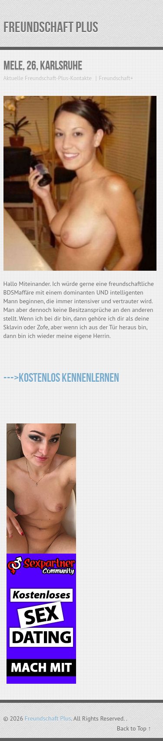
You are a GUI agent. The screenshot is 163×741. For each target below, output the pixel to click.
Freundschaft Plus (50, 27)
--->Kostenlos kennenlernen (61, 378)
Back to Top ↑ (134, 728)
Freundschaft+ (116, 78)
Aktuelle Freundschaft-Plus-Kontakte (47, 78)
